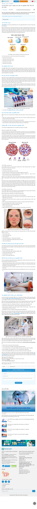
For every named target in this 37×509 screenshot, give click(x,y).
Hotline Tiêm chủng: (24, 471)
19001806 (8, 359)
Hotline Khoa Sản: (24, 472)
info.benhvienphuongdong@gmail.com (9, 462)
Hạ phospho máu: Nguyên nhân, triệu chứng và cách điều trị (18, 424)
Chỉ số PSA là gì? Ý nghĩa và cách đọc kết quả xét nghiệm (18, 434)
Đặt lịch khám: (23, 473)
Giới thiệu (4, 485)
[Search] (30, 1)
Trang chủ (3, 3)
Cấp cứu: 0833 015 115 (23, 1)
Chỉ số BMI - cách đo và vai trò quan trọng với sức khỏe (13, 16)
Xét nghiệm (11, 3)
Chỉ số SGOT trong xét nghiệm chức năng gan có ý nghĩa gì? (18, 429)
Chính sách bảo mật (5, 484)
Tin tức (7, 3)
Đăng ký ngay (18, 382)
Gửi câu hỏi (16, 1)
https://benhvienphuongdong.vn (10, 360)
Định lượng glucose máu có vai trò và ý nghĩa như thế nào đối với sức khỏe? (15, 412)
